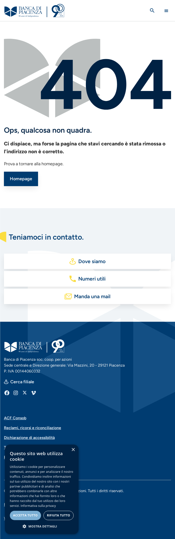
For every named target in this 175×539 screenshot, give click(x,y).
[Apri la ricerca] (152, 10)
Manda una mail (92, 296)
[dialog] (42, 489)
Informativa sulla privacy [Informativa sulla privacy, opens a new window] (38, 506)
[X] (24, 393)
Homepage (21, 178)
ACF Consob (15, 418)
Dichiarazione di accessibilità (29, 437)
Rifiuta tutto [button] (58, 515)
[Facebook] (7, 393)
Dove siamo (92, 261)
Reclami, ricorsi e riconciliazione (32, 427)
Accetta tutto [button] (25, 515)
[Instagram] (16, 393)
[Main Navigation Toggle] (166, 10)
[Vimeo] (33, 393)
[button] (42, 526)
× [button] (73, 450)
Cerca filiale (22, 382)
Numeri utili (92, 279)
